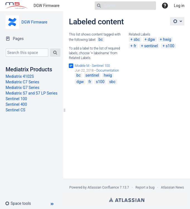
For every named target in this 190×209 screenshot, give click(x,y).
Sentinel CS (15, 110)
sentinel (151, 46)
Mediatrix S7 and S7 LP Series (31, 93)
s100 (170, 46)
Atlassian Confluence (103, 187)
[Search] (125, 5)
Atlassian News (172, 187)
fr (134, 46)
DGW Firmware (47, 5)
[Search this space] (27, 52)
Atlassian (126, 199)
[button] (20, 203)
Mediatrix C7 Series (22, 82)
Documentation (107, 70)
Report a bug (144, 187)
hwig (167, 39)
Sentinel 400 (16, 104)
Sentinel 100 (16, 99)
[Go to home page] (17, 5)
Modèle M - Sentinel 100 (92, 66)
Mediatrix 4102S (20, 76)
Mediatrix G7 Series (22, 87)
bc (101, 39)
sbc (136, 39)
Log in (179, 5)
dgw (151, 39)
